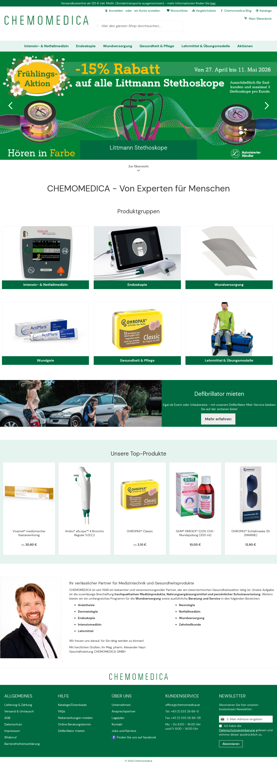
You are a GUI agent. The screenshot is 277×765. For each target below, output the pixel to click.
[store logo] (46, 20)
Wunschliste (179, 11)
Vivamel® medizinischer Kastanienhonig (29, 533)
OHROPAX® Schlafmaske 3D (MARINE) (250, 533)
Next (266, 105)
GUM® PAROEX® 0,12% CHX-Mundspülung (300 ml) (195, 533)
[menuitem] (46, 46)
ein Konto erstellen (147, 11)
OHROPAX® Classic (140, 531)
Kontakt (117, 724)
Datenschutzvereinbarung (237, 730)
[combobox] (138, 26)
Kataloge (266, 11)
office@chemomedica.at (182, 705)
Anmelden (116, 11)
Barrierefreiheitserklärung (22, 744)
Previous (10, 105)
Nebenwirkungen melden (75, 718)
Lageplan (118, 718)
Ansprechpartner (124, 711)
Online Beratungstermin (74, 724)
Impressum (12, 731)
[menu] (138, 46)
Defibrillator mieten (71, 731)
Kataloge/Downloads (72, 705)
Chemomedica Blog (237, 11)
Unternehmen (121, 705)
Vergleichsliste (206, 11)
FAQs (61, 711)
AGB (7, 718)
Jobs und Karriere (124, 731)
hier (213, 3)
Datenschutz (13, 724)
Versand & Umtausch (19, 711)
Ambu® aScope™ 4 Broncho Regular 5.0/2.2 (84, 533)
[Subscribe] (231, 743)
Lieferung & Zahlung (18, 705)
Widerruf (10, 737)
